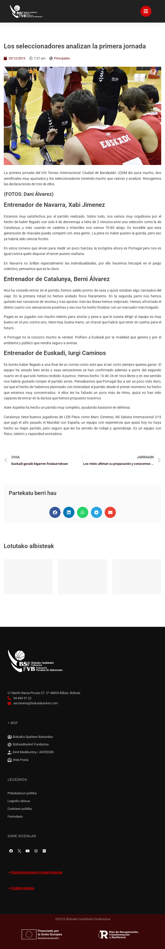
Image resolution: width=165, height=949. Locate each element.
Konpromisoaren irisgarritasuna (36, 872)
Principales (62, 58)
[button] (55, 512)
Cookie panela (22, 888)
